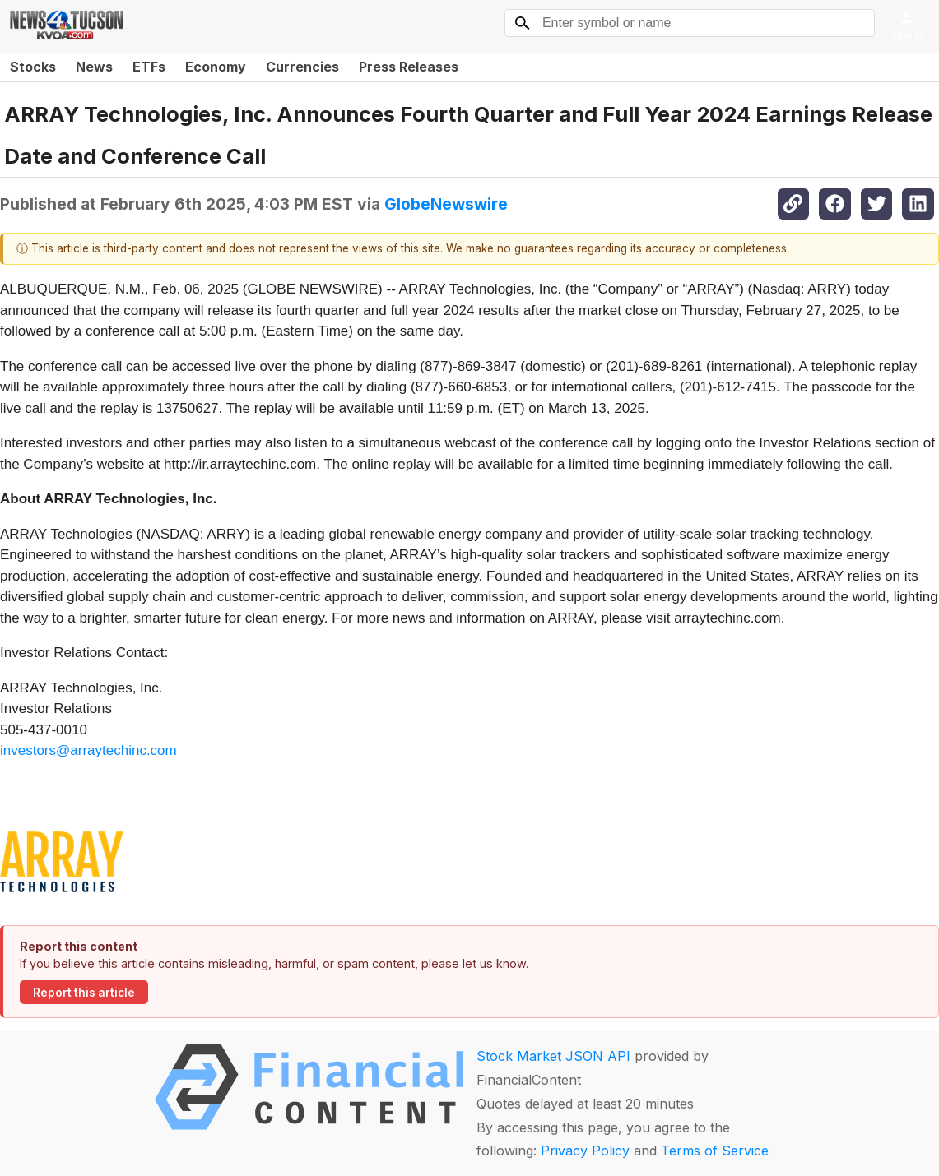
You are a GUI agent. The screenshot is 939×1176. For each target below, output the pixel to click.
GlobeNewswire (446, 204)
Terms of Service (715, 1150)
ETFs (148, 66)
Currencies (302, 66)
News (94, 66)
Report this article (84, 992)
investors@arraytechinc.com (88, 750)
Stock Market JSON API (553, 1056)
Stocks (33, 66)
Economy (215, 66)
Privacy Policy (585, 1150)
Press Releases (408, 66)
